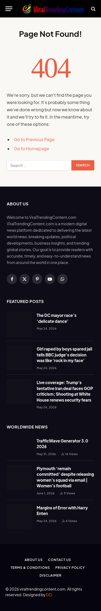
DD (49, 594)
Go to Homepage (31, 148)
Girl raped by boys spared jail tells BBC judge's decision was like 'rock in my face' (64, 354)
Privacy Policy (70, 568)
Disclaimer (50, 575)
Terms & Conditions (30, 568)
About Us (34, 560)
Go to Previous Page (34, 139)
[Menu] (8, 9)
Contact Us (59, 560)
